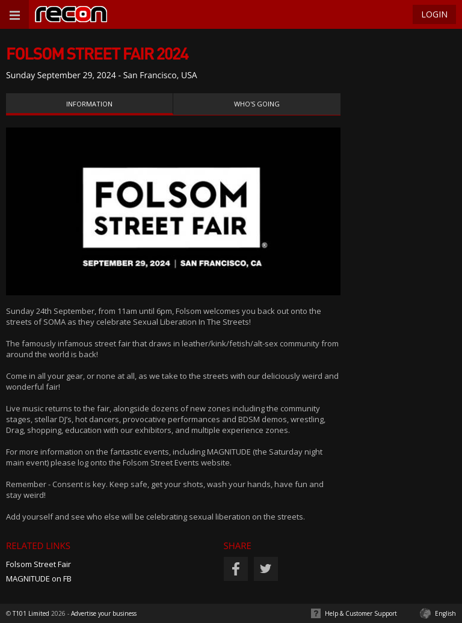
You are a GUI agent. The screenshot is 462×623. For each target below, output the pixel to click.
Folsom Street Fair (38, 564)
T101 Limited (31, 613)
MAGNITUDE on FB (39, 578)
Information (89, 103)
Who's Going (257, 103)
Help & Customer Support (361, 613)
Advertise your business (104, 613)
